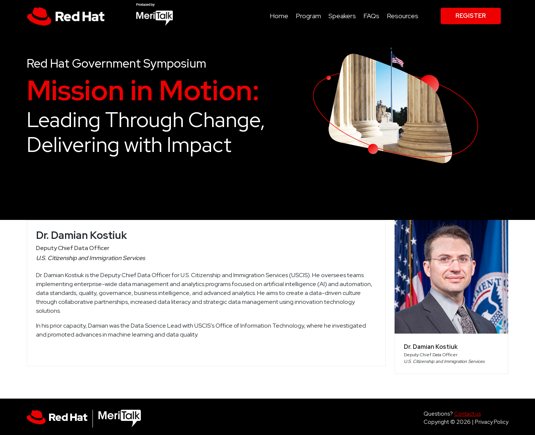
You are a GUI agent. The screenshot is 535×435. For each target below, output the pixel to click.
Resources (402, 16)
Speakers (342, 16)
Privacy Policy (491, 421)
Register (470, 16)
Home (279, 16)
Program (308, 16)
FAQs (371, 16)
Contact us (467, 413)
